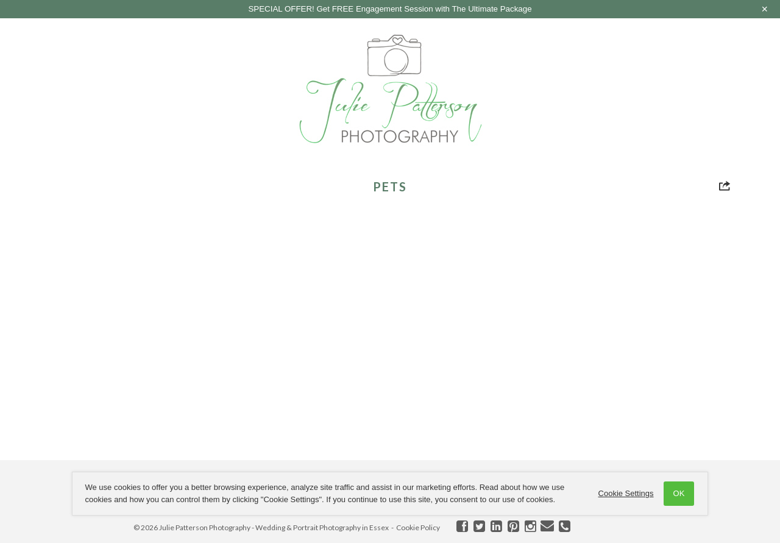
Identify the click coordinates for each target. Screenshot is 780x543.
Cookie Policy (418, 527)
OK (678, 493)
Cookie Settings (625, 493)
